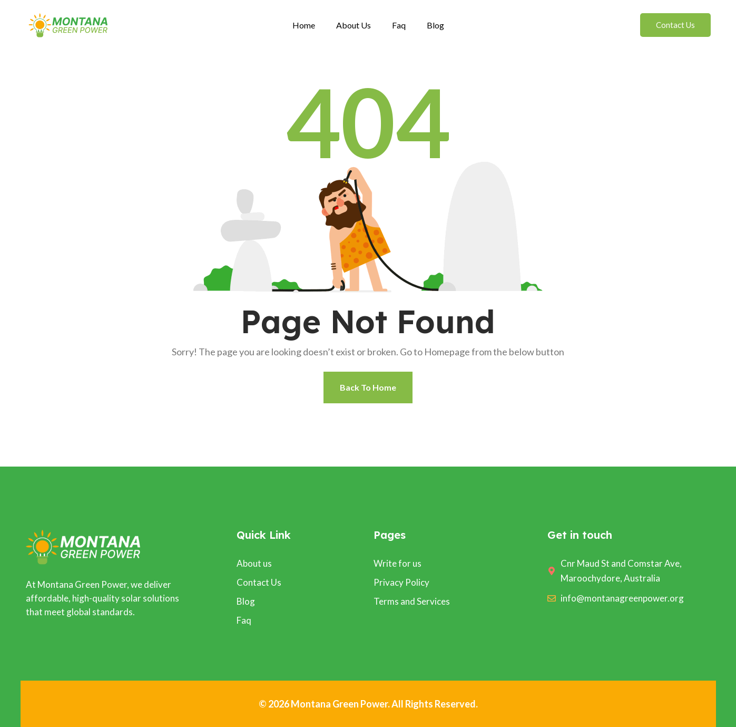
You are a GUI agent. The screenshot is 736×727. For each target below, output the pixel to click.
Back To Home (368, 387)
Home (303, 25)
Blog (435, 25)
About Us (353, 25)
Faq (399, 25)
